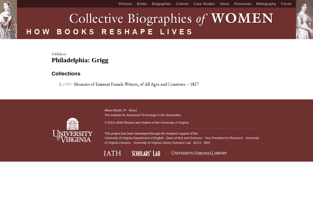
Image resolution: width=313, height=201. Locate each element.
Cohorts (182, 4)
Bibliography (266, 4)
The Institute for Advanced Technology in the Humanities (143, 115)
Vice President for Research (224, 138)
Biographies (161, 4)
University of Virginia (175, 122)
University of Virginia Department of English (134, 138)
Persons (125, 4)
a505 (67, 84)
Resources (242, 4)
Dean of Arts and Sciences (184, 138)
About (224, 4)
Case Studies (204, 4)
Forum (286, 4)
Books (142, 4)
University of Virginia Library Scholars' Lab (162, 142)
